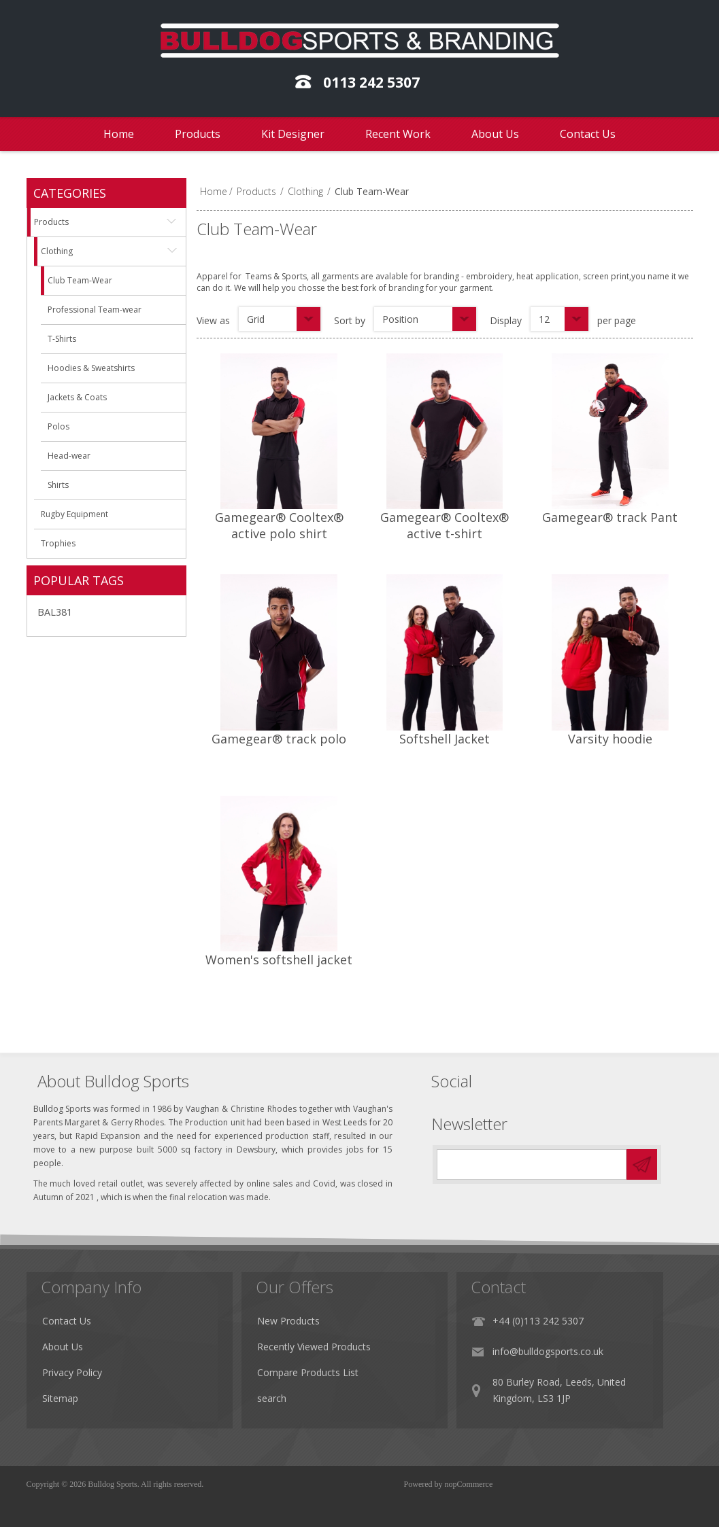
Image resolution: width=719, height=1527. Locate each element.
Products (197, 133)
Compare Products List (329, 1379)
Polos (58, 426)
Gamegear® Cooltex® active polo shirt (279, 525)
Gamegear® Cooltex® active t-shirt (444, 525)
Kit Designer (292, 133)
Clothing (305, 191)
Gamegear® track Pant (610, 517)
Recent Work (398, 133)
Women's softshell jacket (278, 959)
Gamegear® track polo (279, 739)
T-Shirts (62, 339)
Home (118, 133)
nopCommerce (469, 1484)
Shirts (58, 485)
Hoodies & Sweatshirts (91, 368)
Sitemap (66, 1405)
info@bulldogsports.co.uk (584, 1358)
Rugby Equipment (74, 514)
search (292, 1405)
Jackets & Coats (77, 397)
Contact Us (588, 133)
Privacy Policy (78, 1379)
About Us (495, 133)
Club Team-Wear (80, 280)
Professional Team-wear (94, 309)
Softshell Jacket (444, 739)
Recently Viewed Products (335, 1353)
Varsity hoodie (610, 739)
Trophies (58, 543)
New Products (309, 1327)
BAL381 (54, 611)
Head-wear (69, 455)
